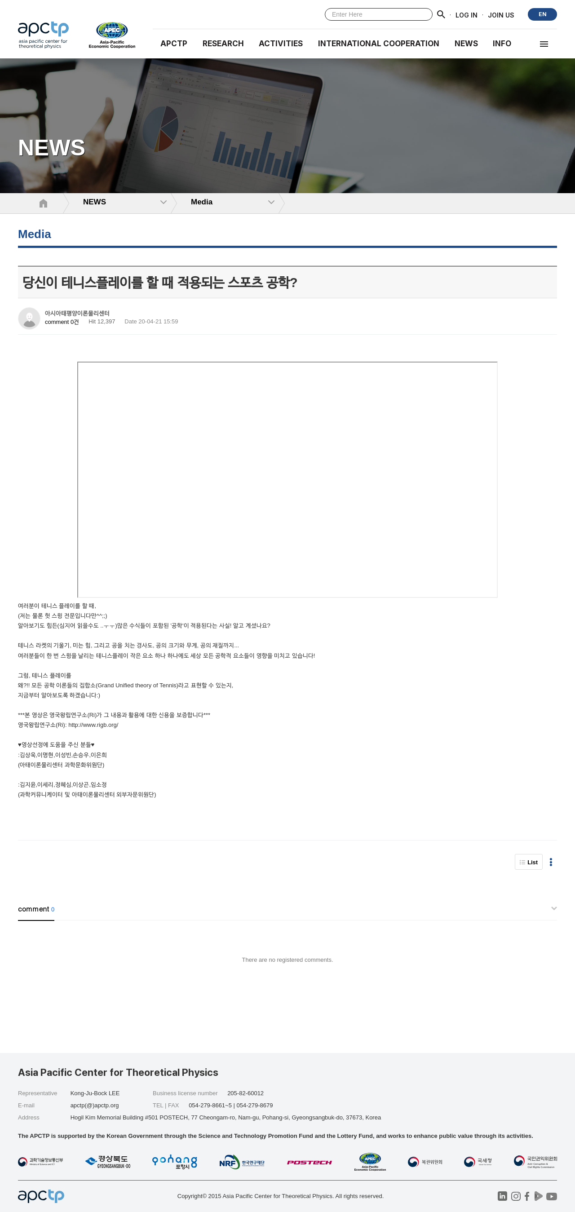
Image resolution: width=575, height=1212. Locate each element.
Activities (281, 43)
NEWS (466, 43)
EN (543, 14)
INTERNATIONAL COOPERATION (378, 43)
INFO (502, 43)
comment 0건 (62, 321)
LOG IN (467, 14)
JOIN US (501, 14)
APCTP (173, 43)
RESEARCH (223, 43)
